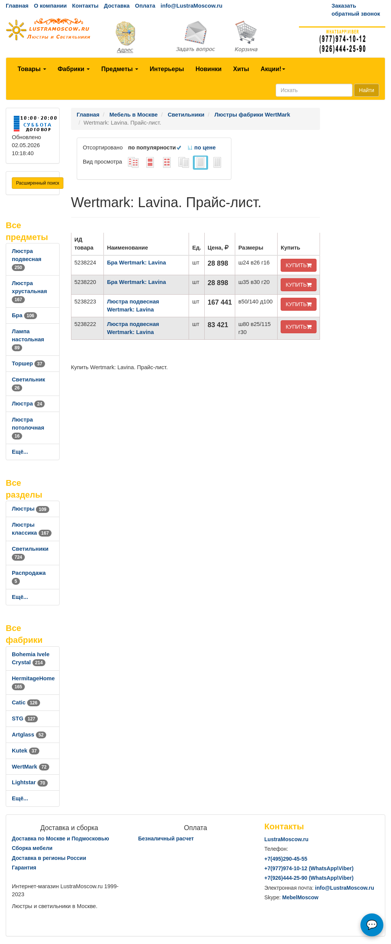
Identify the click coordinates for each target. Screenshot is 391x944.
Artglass (29, 735)
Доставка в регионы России (49, 858)
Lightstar (30, 782)
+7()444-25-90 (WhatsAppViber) (309, 878)
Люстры (30, 509)
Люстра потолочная (28, 428)
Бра (24, 315)
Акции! (272, 69)
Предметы (119, 69)
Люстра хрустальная (29, 291)
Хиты (241, 69)
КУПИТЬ (299, 265)
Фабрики (74, 69)
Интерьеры (167, 69)
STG (25, 718)
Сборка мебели (32, 848)
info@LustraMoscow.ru (192, 6)
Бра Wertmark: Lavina (136, 263)
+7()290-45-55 (285, 859)
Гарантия (24, 868)
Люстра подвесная (26, 259)
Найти (366, 90)
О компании (50, 6)
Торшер (28, 363)
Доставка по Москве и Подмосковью (60, 838)
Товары (32, 69)
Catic (26, 702)
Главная (17, 6)
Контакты (85, 6)
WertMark (30, 767)
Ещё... (20, 452)
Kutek (25, 751)
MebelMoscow (300, 897)
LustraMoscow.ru (286, 839)
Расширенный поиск (37, 183)
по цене (201, 147)
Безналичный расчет (166, 838)
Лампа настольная (28, 339)
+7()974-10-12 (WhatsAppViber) (309, 868)
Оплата (145, 6)
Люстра (28, 404)
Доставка (116, 6)
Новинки (209, 69)
